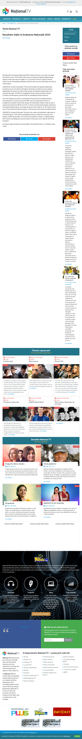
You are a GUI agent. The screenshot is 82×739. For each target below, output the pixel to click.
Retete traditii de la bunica (49, 674)
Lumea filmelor (49, 670)
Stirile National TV (11, 23)
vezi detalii (68, 117)
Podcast (31, 593)
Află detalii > (66, 736)
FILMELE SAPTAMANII (39, 19)
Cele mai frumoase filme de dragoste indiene (71, 203)
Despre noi (27, 659)
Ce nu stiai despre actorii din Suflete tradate (70, 88)
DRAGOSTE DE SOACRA (54, 503)
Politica (66, 37)
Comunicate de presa (71, 667)
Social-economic (69, 34)
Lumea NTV (28, 665)
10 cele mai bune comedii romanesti (70, 278)
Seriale (26, 670)
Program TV (28, 662)
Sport (66, 40)
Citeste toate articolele (41, 614)
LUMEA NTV (26, 19)
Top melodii (71, 593)
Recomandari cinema (51, 667)
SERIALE (50, 19)
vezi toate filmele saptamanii (41, 353)
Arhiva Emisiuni (29, 681)
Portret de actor (49, 657)
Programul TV (72, 2)
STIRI (74, 19)
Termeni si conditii (70, 669)
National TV (25, 627)
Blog (51, 593)
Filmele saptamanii (30, 667)
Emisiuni (11, 593)
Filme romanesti (49, 665)
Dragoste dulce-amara (14, 464)
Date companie (41, 4)
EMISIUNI (57, 19)
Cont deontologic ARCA (69, 660)
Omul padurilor (50, 464)
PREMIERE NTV (66, 19)
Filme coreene (48, 662)
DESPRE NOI (7, 19)
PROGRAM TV (16, 19)
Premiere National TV (31, 675)
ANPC (66, 672)
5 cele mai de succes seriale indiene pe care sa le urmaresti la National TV (71, 134)
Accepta (77, 736)
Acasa (4, 23)
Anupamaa (9, 503)
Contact (66, 664)
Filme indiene (48, 659)
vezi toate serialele (41, 442)
